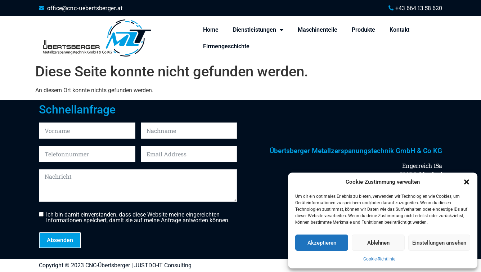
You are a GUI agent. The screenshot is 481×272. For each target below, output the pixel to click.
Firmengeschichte (226, 46)
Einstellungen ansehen (439, 243)
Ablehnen (378, 243)
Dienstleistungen (258, 29)
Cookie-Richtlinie (379, 259)
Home (211, 29)
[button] (466, 182)
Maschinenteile (317, 29)
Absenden (60, 240)
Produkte (363, 29)
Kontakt (399, 29)
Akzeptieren (321, 243)
